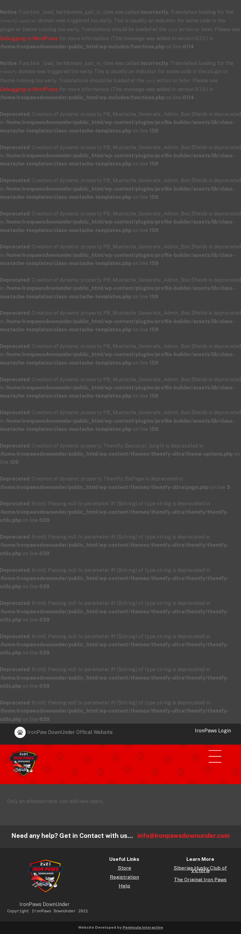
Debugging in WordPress (29, 37)
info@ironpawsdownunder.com (183, 833)
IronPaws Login (213, 728)
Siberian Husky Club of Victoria (200, 867)
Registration (124, 875)
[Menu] (218, 751)
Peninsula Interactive (143, 925)
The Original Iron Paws (200, 877)
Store (124, 866)
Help (124, 884)
